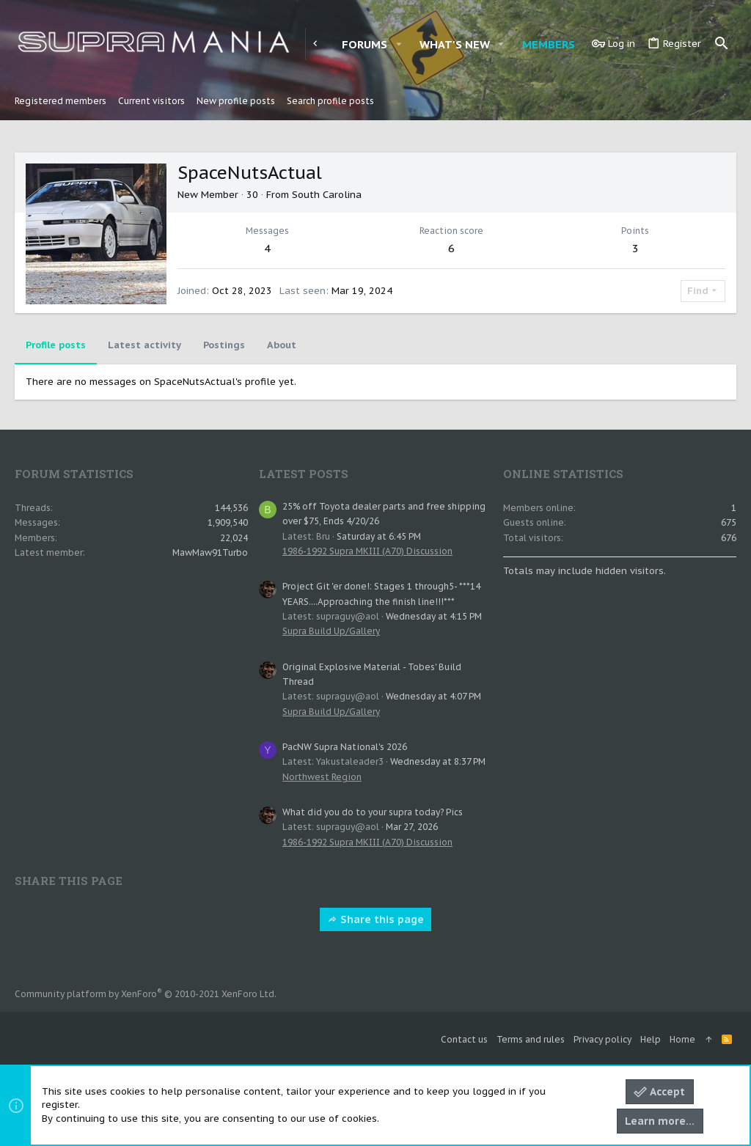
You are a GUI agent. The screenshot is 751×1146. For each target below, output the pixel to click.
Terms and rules (531, 1039)
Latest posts (303, 473)
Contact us (464, 1039)
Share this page (375, 919)
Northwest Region (322, 776)
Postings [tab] (224, 345)
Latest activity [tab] (144, 345)
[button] (398, 44)
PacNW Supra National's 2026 (344, 746)
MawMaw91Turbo (210, 552)
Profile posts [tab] (56, 345)
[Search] (721, 44)
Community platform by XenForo (145, 993)
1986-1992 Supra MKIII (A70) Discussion (367, 551)
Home (682, 1039)
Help (650, 1039)
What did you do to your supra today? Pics (372, 812)
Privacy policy (602, 1039)
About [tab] (281, 345)
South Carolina (327, 194)
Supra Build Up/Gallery (331, 630)
